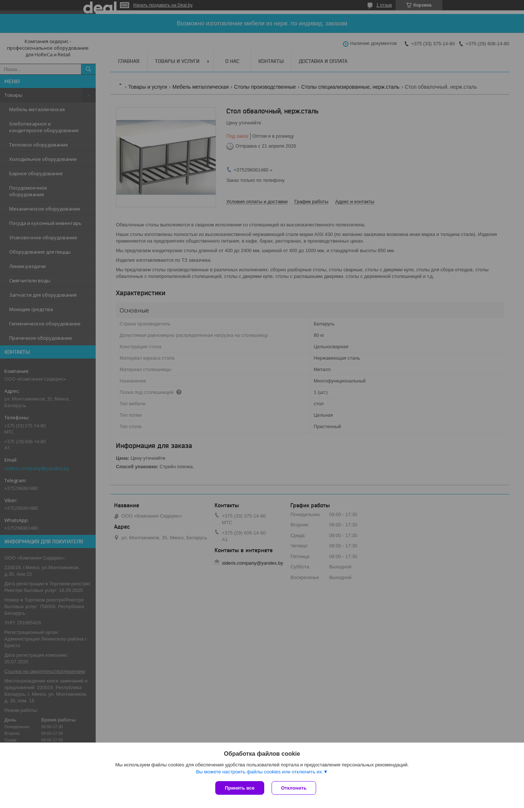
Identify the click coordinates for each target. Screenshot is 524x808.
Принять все (240, 788)
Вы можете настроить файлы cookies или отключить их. (259, 772)
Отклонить (294, 788)
